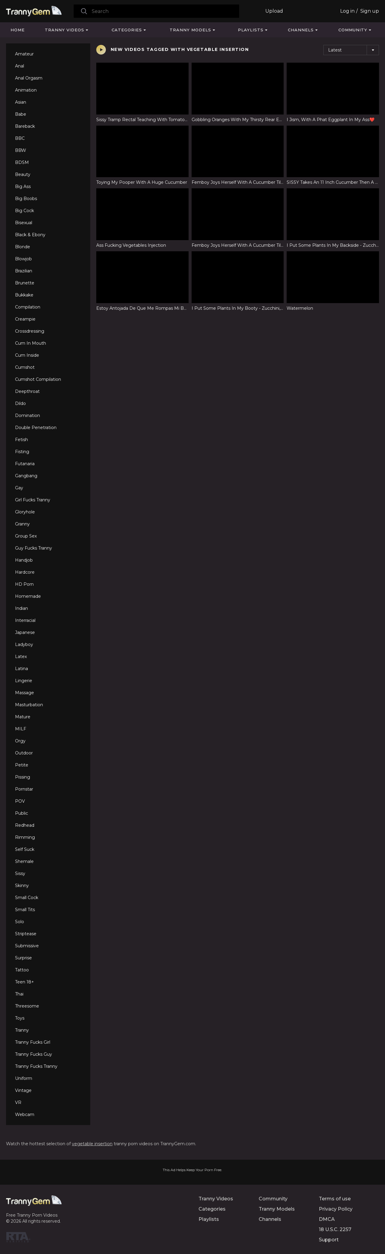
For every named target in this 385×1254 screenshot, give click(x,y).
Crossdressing (29, 331)
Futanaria (25, 463)
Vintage (23, 1090)
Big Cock (24, 210)
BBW (20, 150)
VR (18, 1102)
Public (21, 813)
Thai (19, 994)
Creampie (25, 319)
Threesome (27, 1006)
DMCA (327, 1219)
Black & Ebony (30, 234)
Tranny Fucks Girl (32, 1042)
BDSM (22, 162)
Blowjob (23, 259)
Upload (274, 11)
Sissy (20, 873)
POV (20, 801)
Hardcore (25, 572)
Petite (21, 765)
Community (352, 29)
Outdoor (24, 753)
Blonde (22, 246)
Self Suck (24, 849)
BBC (20, 138)
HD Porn (24, 584)
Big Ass (23, 186)
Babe (20, 114)
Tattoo (22, 970)
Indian (21, 608)
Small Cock (26, 897)
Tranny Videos (64, 29)
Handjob (24, 560)
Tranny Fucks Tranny (36, 1066)
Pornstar (24, 789)
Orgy (20, 741)
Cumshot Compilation (38, 379)
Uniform (23, 1078)
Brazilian (23, 271)
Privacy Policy (336, 1209)
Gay (19, 488)
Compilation (27, 307)
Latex (21, 656)
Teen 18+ (24, 982)
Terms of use (335, 1199)
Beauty (22, 174)
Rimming (25, 837)
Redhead (24, 825)
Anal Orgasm (28, 78)
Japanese (25, 632)
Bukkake (24, 295)
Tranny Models (190, 29)
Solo (19, 921)
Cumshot (25, 367)
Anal (19, 66)
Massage (24, 692)
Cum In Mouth (30, 343)
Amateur (24, 54)
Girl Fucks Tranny (32, 500)
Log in (347, 11)
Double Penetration (36, 427)
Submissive (27, 945)
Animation (26, 90)
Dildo (20, 403)
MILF (20, 729)
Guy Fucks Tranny (33, 548)
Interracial (25, 620)
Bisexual (23, 222)
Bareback (25, 126)
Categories (127, 29)
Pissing (22, 777)
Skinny (22, 885)
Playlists (250, 29)
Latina (21, 668)
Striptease (25, 933)
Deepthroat (27, 391)
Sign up (369, 11)
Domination (27, 415)
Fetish (21, 439)
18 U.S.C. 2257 (335, 1229)
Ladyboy (24, 644)
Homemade (28, 596)
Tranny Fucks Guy (33, 1054)
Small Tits (25, 909)
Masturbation (29, 704)
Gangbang (26, 475)
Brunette (24, 283)
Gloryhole (25, 512)
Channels (301, 29)
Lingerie (23, 680)
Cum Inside (27, 355)
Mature (22, 716)
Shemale (24, 861)
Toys (19, 1018)
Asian (20, 102)
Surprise (23, 958)
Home (18, 29)
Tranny (22, 1030)
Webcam (24, 1114)
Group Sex (26, 536)
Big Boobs (26, 198)
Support (329, 1240)
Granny (22, 524)
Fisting (22, 451)
